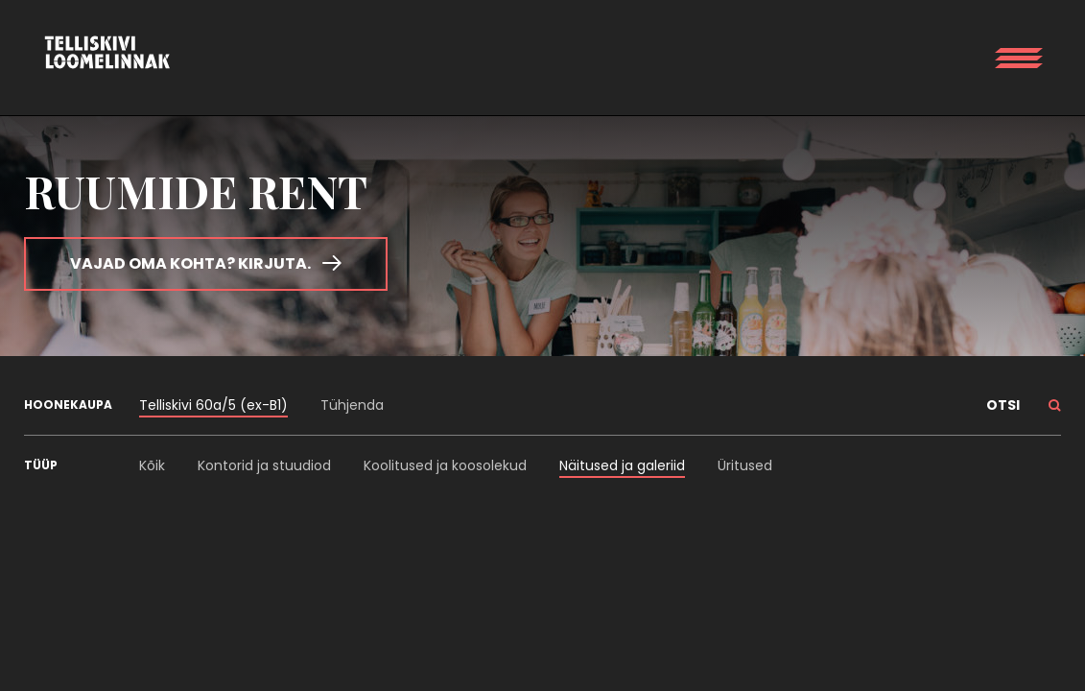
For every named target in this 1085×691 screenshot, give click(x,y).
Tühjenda (352, 405)
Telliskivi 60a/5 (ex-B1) (213, 405)
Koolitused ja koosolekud (445, 465)
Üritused (745, 465)
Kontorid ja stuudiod (264, 465)
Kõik (152, 465)
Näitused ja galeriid (622, 465)
